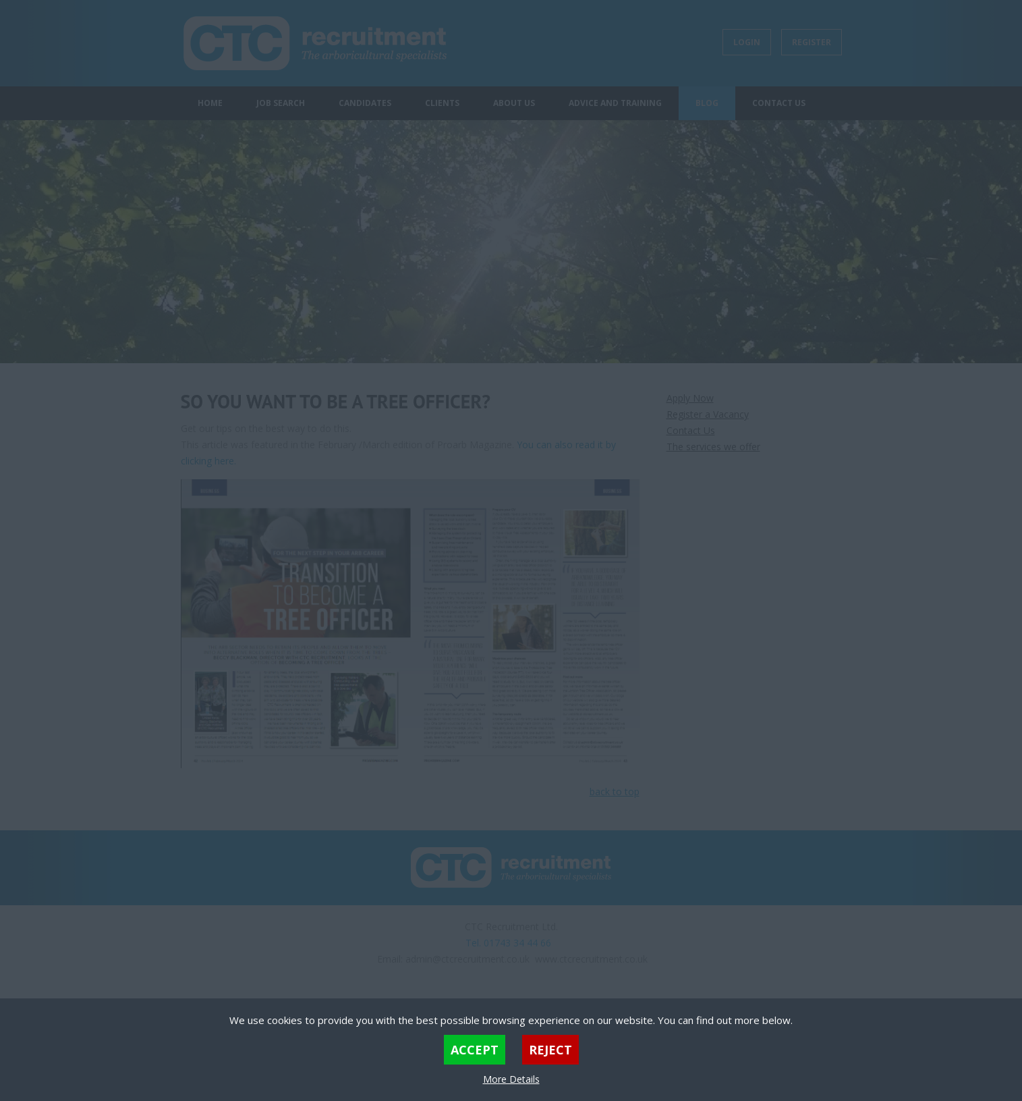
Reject (550, 1050)
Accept (475, 1050)
